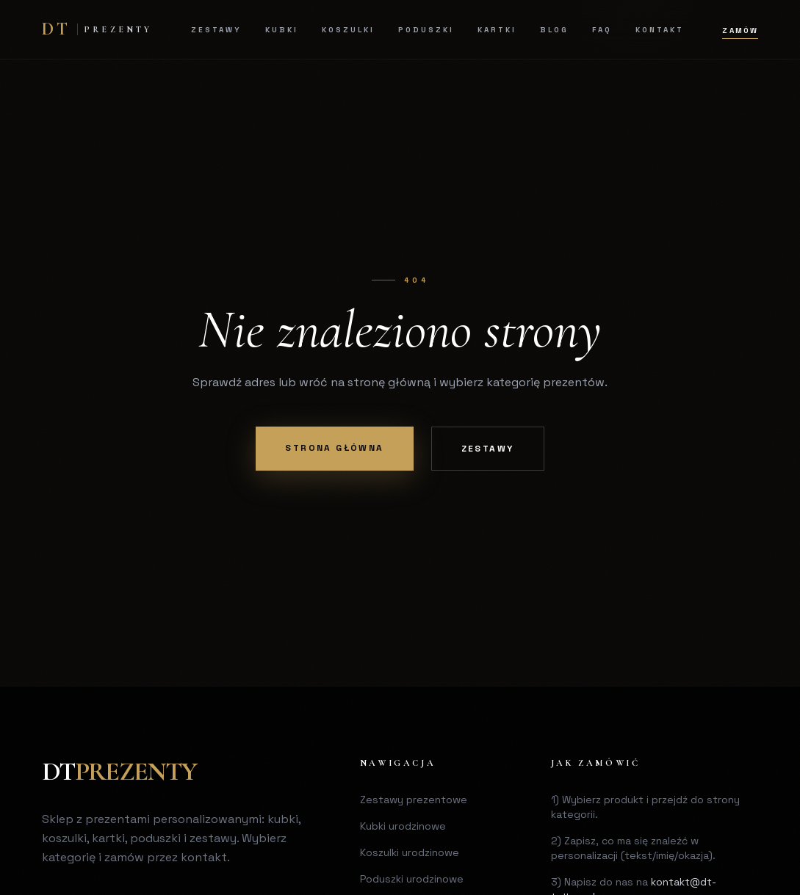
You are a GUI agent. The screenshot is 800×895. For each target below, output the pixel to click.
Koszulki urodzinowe (409, 852)
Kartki (497, 30)
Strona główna (334, 448)
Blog (554, 30)
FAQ (602, 30)
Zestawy (216, 30)
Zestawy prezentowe (413, 799)
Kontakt (659, 30)
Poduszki (426, 30)
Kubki (281, 30)
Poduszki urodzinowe (412, 878)
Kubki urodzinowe (403, 826)
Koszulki (348, 30)
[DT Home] (97, 29)
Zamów (740, 30)
